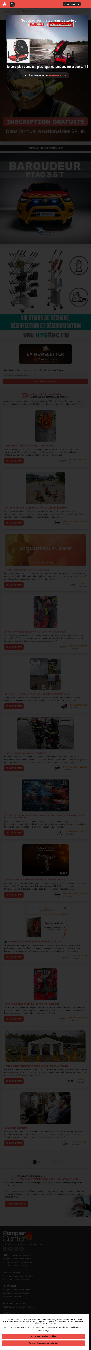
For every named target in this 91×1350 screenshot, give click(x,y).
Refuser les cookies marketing (43, 1343)
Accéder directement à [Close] (45, 75)
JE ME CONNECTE (71, 4)
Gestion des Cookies (68, 1327)
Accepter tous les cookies (43, 1336)
